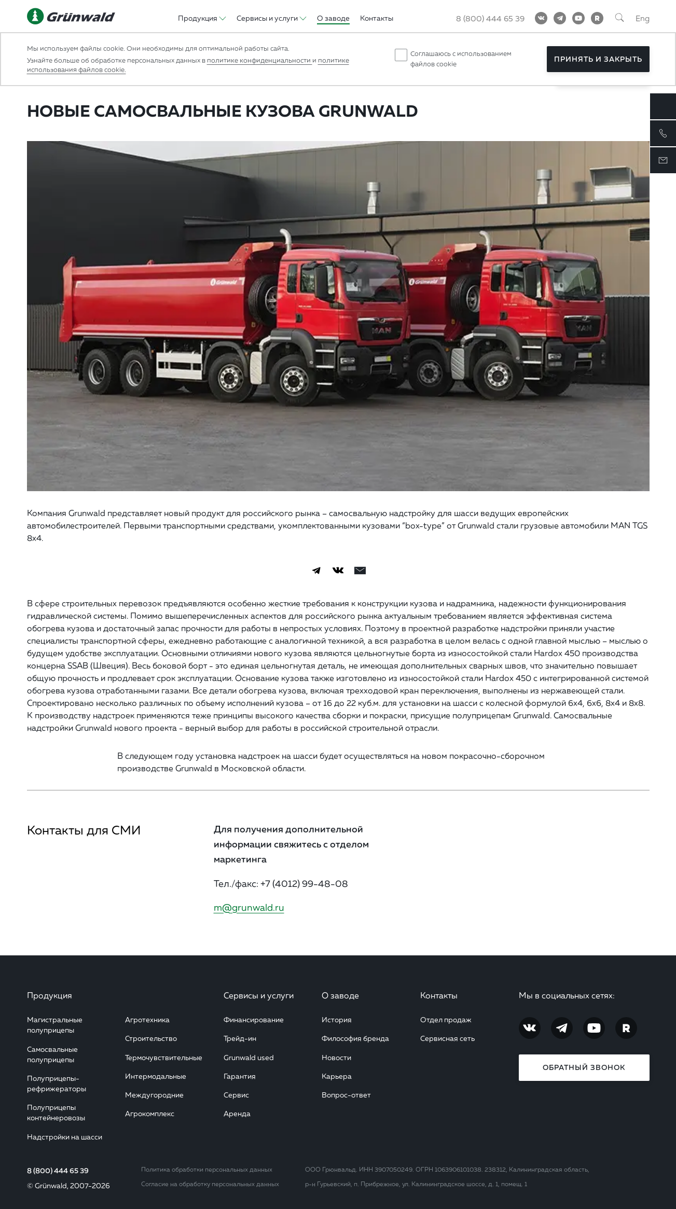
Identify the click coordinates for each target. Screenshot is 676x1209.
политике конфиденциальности (259, 60)
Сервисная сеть (447, 1038)
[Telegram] (560, 18)
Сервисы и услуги (259, 995)
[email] (360, 570)
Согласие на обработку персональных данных (210, 1184)
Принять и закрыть (598, 59)
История (337, 1019)
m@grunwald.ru (249, 907)
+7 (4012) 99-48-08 (304, 883)
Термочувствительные (163, 1057)
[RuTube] (597, 18)
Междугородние (154, 1094)
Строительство (151, 1038)
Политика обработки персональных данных (206, 1169)
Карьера (337, 1076)
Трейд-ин (240, 1038)
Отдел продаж (446, 1019)
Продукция (49, 995)
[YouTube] (578, 18)
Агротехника (147, 1019)
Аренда (237, 1113)
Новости (336, 1057)
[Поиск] (619, 18)
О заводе (340, 995)
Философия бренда (355, 1038)
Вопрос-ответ (346, 1094)
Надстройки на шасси (64, 1136)
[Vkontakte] (541, 18)
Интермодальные (155, 1076)
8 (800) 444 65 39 (58, 1170)
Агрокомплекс (149, 1113)
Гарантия (240, 1076)
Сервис (236, 1094)
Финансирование (254, 1019)
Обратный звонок (584, 1067)
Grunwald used (249, 1057)
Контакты (439, 995)
